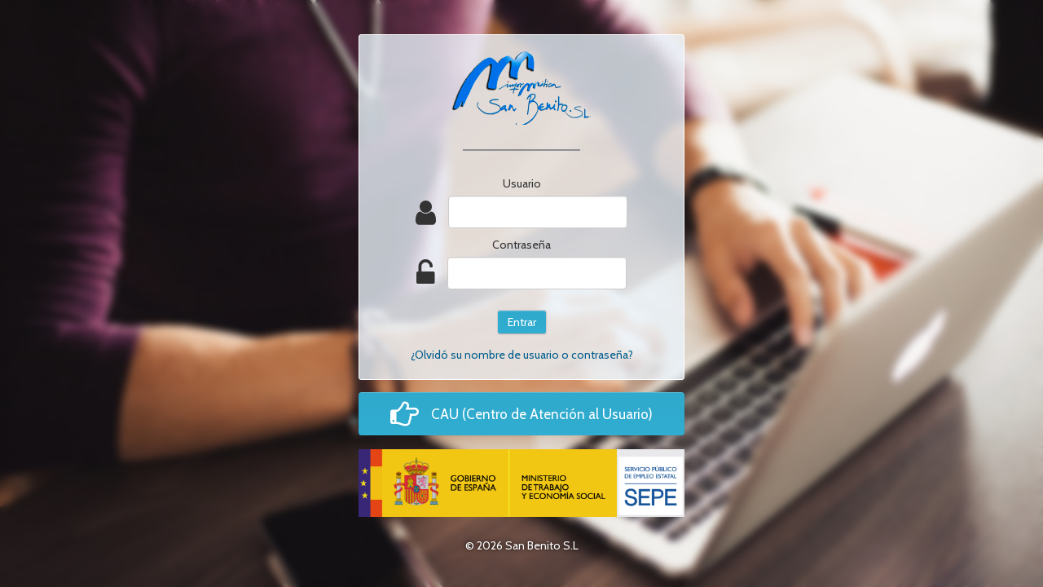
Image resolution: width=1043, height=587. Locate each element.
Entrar (522, 322)
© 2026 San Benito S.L (522, 545)
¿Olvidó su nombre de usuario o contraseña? (522, 354)
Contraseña (521, 244)
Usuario (522, 183)
